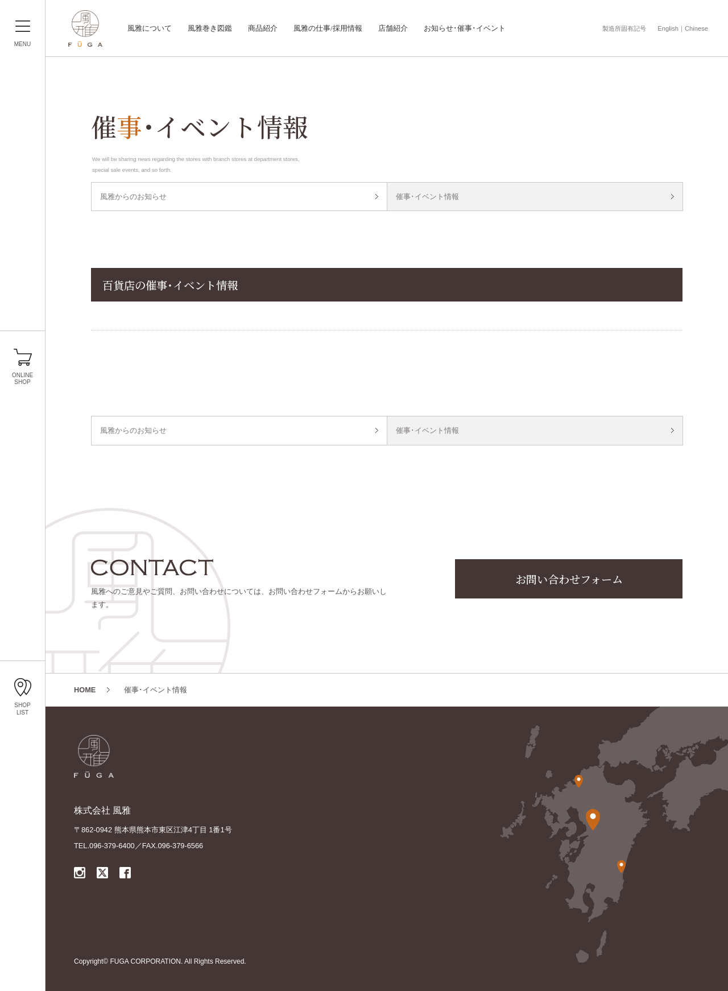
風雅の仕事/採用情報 (327, 28)
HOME (85, 690)
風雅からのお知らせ (133, 196)
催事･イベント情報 (427, 196)
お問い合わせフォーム (569, 579)
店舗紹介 (393, 28)
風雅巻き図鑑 (210, 28)
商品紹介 (263, 28)
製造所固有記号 (624, 28)
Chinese (696, 28)
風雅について (149, 28)
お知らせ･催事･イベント (465, 28)
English (668, 28)
